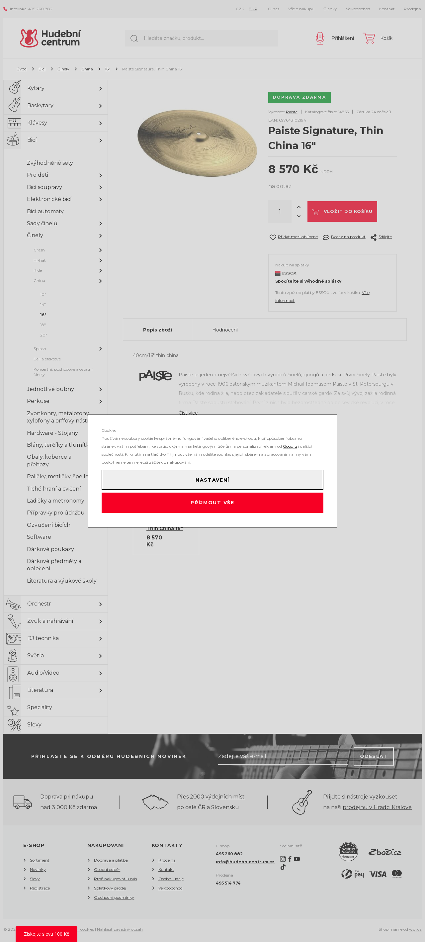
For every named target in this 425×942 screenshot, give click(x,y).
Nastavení (212, 478)
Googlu (290, 442)
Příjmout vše (213, 505)
